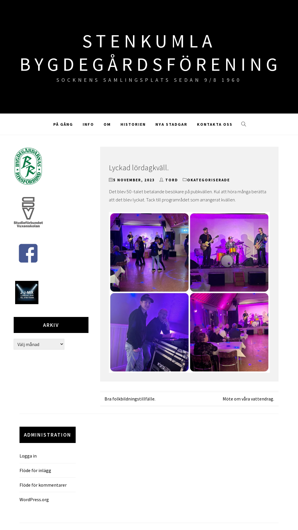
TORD (171, 180)
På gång (63, 124)
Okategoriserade (208, 180)
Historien (133, 124)
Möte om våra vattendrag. (248, 399)
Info (88, 124)
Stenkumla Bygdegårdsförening (150, 52)
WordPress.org (34, 499)
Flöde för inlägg (35, 470)
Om (107, 124)
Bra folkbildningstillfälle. (129, 399)
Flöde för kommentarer (43, 485)
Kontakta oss (215, 124)
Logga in (28, 456)
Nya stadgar (171, 124)
